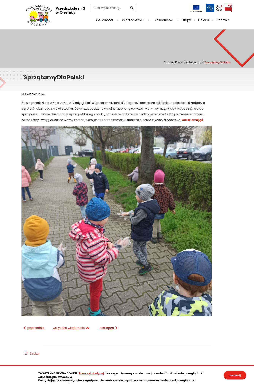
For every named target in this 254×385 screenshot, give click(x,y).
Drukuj (34, 353)
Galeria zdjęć (192, 120)
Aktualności (193, 62)
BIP (228, 8)
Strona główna (173, 62)
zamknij (235, 375)
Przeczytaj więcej (91, 373)
